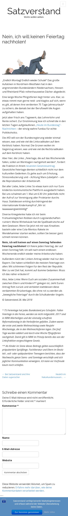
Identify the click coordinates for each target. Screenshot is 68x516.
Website (7, 460)
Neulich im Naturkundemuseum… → (54, 376)
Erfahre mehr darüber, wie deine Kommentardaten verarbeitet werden (27, 489)
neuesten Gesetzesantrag (40, 166)
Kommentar (10, 405)
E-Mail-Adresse (11, 449)
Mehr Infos (49, 512)
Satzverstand (34, 11)
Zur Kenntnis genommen (27, 512)
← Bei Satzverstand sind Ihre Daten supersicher (16, 376)
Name (6, 437)
